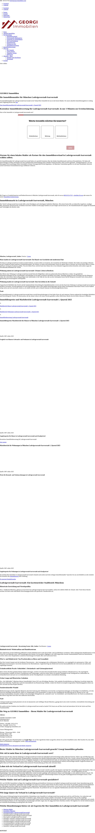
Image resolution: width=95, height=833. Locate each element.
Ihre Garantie (10, 50)
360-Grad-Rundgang (12, 41)
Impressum (6, 15)
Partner (5, 12)
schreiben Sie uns (78, 195)
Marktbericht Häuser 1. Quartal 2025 (18, 306)
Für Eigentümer (7, 35)
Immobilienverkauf (12, 36)
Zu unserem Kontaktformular (8, 579)
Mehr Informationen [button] (30, 741)
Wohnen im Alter (11, 44)
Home (5, 32)
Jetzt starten (3, 442)
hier (17, 102)
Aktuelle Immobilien (9, 33)
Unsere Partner (11, 51)
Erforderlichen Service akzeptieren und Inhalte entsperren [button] (15, 745)
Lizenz (29, 256)
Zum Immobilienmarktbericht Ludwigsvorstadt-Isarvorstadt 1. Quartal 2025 (20, 105)
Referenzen (10, 54)
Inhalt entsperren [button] (4, 744)
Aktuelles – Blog (7, 56)
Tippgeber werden (12, 53)
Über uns (5, 48)
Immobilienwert (14, 576)
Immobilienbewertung (9, 47)
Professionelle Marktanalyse (14, 38)
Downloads (10, 59)
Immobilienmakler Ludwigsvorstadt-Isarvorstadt (16, 812)
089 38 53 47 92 (68, 195)
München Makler (8, 809)
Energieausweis (11, 42)
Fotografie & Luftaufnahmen (14, 39)
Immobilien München (9, 811)
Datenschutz (6, 17)
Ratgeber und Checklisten (14, 57)
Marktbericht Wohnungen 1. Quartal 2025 (19, 311)
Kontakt (5, 14)
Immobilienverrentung (13, 45)
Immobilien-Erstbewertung (11, 197)
